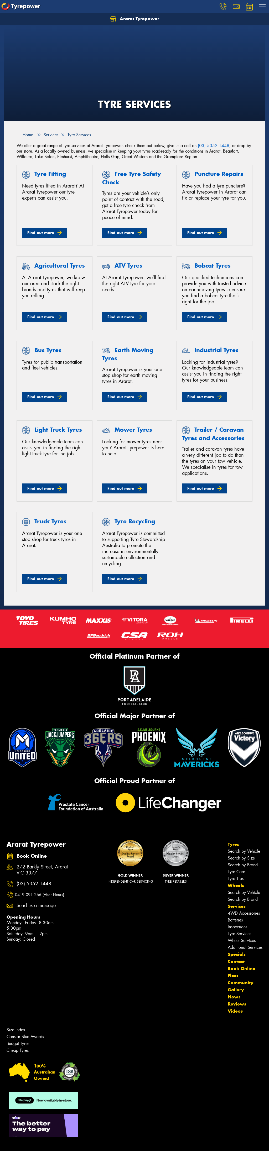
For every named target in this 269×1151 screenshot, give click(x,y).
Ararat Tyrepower (134, 19)
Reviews (237, 1004)
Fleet (233, 975)
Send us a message (36, 906)
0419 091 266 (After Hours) (39, 894)
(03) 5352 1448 (213, 145)
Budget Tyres (18, 1043)
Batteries (235, 920)
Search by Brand (243, 865)
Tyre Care (236, 871)
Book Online (241, 968)
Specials (237, 954)
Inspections (237, 927)
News (234, 997)
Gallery (236, 990)
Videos (235, 1011)
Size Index (16, 1030)
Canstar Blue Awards (25, 1036)
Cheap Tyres (18, 1050)
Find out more (40, 232)
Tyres (233, 844)
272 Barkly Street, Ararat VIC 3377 (42, 870)
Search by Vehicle (244, 851)
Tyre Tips (236, 878)
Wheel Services (242, 940)
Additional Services (245, 947)
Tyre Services (239, 933)
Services (237, 906)
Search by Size (241, 858)
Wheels (236, 885)
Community (240, 983)
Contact (236, 961)
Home (25, 135)
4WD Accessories (244, 913)
